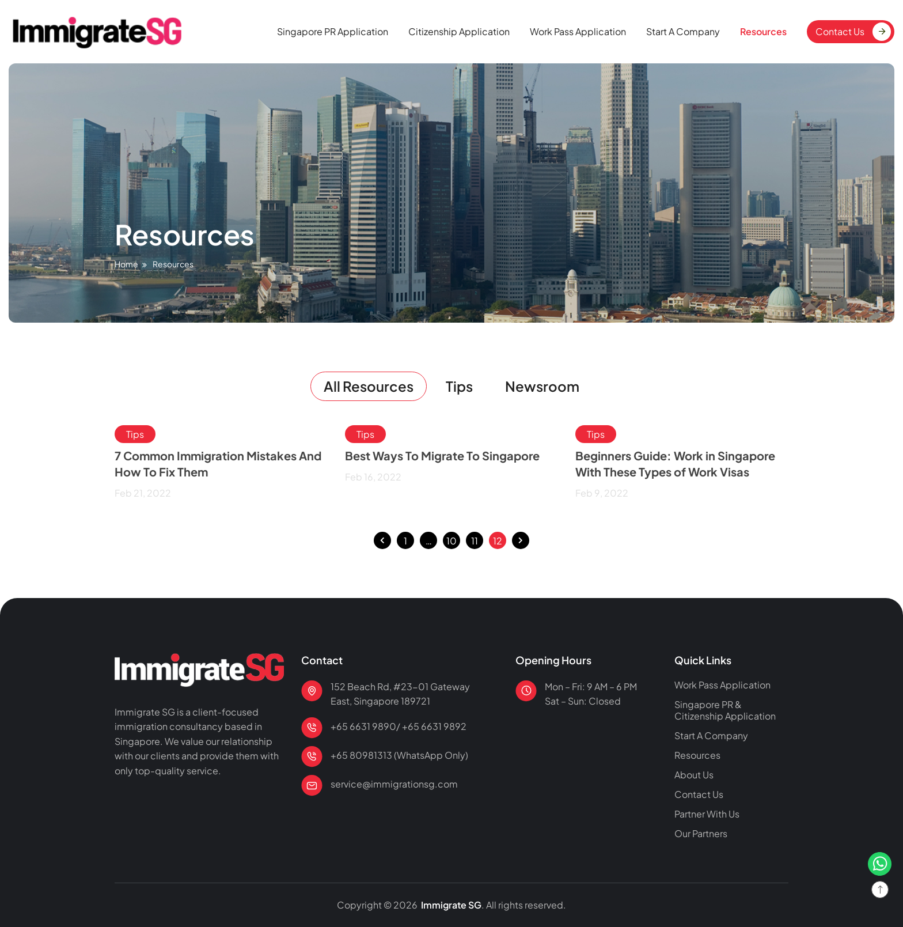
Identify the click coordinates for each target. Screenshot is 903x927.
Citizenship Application (459, 31)
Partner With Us (706, 814)
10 (451, 539)
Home (126, 264)
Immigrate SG (450, 905)
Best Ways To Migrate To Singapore (442, 455)
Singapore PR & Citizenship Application (725, 710)
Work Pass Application (578, 31)
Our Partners (700, 833)
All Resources (368, 386)
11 (474, 539)
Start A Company (683, 31)
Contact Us (839, 31)
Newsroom (542, 386)
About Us (694, 775)
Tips (459, 386)
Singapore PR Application (332, 31)
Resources (763, 31)
